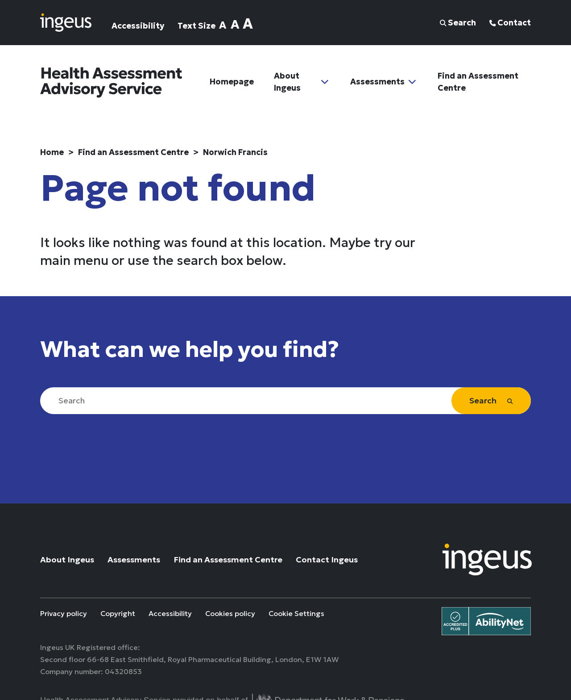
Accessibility (138, 26)
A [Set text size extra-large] (248, 24)
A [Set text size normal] (222, 25)
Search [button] (458, 23)
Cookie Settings (296, 613)
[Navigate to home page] (65, 22)
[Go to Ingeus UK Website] (487, 558)
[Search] (285, 400)
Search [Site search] (491, 400)
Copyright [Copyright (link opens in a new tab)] (117, 613)
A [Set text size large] (235, 24)
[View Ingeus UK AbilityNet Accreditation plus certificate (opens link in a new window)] (486, 620)
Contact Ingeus (327, 559)
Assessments (377, 82)
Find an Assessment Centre (478, 82)
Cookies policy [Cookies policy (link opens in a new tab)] (230, 613)
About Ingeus (287, 82)
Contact (510, 23)
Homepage (232, 82)
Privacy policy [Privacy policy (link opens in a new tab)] (63, 613)
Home (52, 152)
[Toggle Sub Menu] (324, 82)
